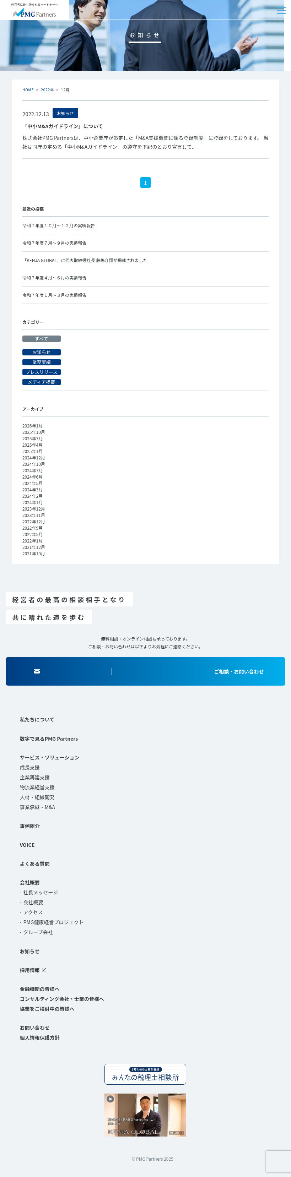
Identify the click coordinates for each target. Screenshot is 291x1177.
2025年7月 (32, 438)
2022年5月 (32, 534)
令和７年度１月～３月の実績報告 (54, 295)
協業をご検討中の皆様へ (47, 1008)
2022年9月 (32, 528)
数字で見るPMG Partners (49, 738)
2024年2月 (32, 496)
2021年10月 (33, 553)
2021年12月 (33, 547)
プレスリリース (42, 372)
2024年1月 (32, 502)
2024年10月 (33, 464)
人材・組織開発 (37, 797)
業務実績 (41, 362)
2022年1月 (32, 541)
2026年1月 (32, 426)
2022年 (47, 89)
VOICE (27, 844)
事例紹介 (30, 825)
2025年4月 (32, 445)
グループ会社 (38, 932)
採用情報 (30, 970)
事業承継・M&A (37, 807)
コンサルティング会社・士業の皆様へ (62, 998)
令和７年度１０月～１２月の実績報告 (58, 225)
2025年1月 (32, 451)
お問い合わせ (35, 1027)
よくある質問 (35, 863)
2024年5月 (32, 483)
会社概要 (30, 882)
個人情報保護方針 (40, 1037)
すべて (41, 339)
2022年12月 (33, 521)
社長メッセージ (40, 892)
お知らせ (41, 352)
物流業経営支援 (37, 787)
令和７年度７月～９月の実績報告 (54, 243)
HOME (28, 89)
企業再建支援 (35, 777)
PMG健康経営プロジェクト (53, 922)
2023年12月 (33, 509)
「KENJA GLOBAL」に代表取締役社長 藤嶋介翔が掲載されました (84, 260)
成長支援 (30, 767)
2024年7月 (32, 470)
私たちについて (37, 719)
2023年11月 (33, 515)
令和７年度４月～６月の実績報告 (54, 277)
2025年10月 (33, 432)
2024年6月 (32, 477)
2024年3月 (32, 489)
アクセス (33, 912)
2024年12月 (33, 457)
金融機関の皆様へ (40, 988)
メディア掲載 (41, 382)
